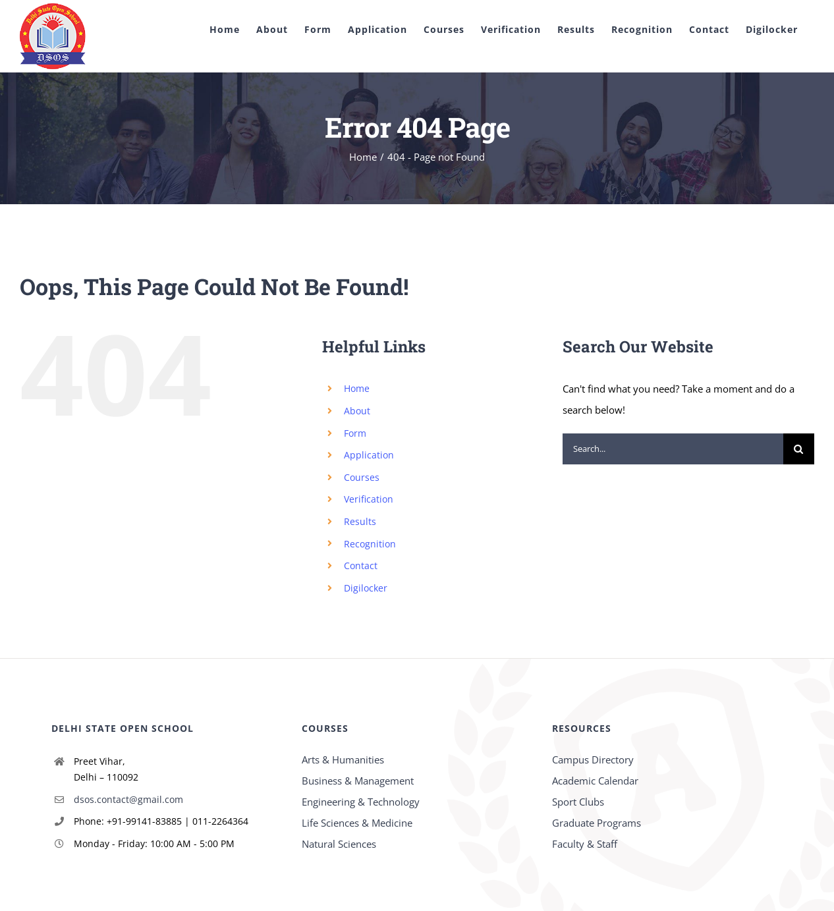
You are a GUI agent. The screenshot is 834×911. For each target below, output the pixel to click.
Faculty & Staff (584, 843)
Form (355, 433)
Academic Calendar (595, 780)
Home (357, 388)
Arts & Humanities (343, 759)
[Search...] (673, 448)
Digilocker (365, 588)
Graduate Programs (596, 822)
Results (360, 521)
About (357, 410)
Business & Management (358, 780)
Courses (361, 477)
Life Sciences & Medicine (357, 822)
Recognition (370, 544)
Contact (360, 565)
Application (369, 455)
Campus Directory (593, 759)
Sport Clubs (578, 801)
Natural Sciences (339, 843)
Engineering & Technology (361, 801)
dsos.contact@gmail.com (128, 799)
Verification (368, 499)
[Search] (798, 448)
